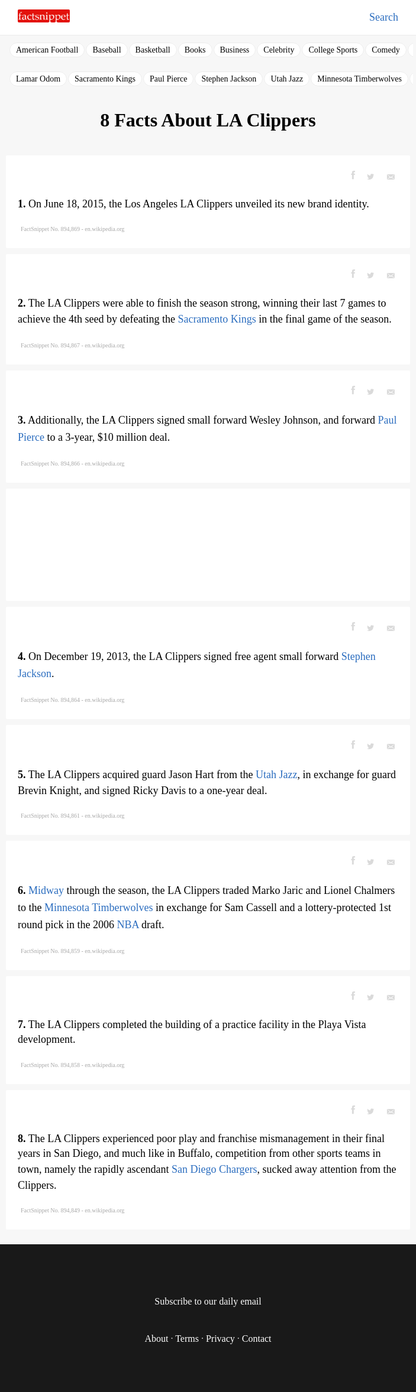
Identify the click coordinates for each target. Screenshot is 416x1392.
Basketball (153, 49)
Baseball (106, 49)
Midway (46, 890)
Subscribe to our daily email (207, 1301)
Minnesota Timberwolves (359, 78)
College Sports (332, 49)
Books (195, 49)
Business (235, 49)
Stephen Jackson (228, 78)
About (156, 1339)
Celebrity (278, 49)
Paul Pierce (168, 78)
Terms (187, 1339)
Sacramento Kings (105, 78)
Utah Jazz (286, 78)
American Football (47, 49)
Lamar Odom (38, 78)
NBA (127, 925)
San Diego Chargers (214, 1169)
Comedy (385, 49)
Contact (257, 1339)
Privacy (220, 1339)
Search (383, 17)
